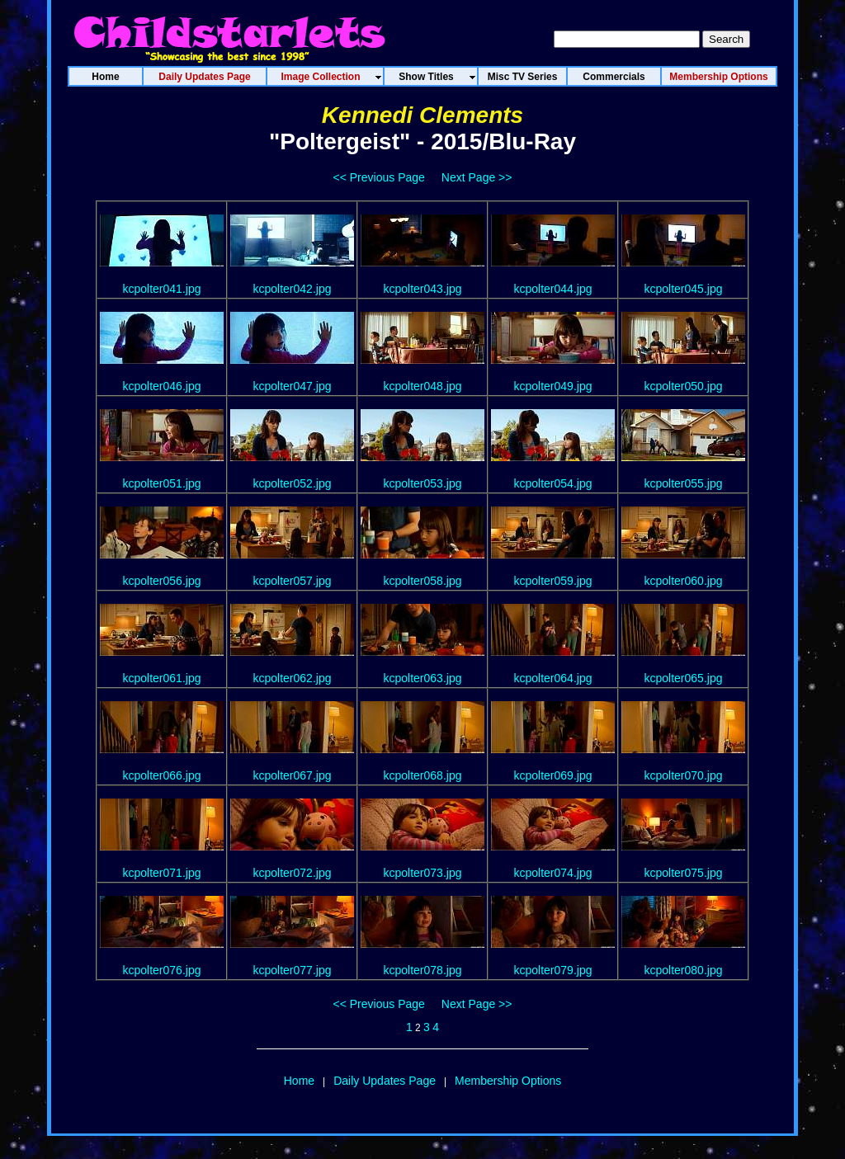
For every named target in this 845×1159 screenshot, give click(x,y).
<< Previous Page (379, 177)
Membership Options (508, 1080)
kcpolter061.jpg (162, 678)
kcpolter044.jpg (553, 288)
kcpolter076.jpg (162, 970)
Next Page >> (476, 177)
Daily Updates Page (384, 1080)
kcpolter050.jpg (683, 386)
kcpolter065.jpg (683, 678)
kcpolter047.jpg (292, 386)
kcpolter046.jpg (162, 386)
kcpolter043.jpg (423, 288)
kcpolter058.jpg (423, 580)
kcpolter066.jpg (162, 775)
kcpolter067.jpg (292, 775)
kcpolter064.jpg (553, 678)
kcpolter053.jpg (423, 483)
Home (299, 1080)
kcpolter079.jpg (553, 970)
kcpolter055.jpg (683, 483)
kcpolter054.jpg (553, 483)
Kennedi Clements (422, 115)
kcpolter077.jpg (292, 970)
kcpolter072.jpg (292, 872)
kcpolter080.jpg (683, 970)
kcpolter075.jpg (683, 872)
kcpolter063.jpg (423, 678)
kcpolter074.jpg (553, 872)
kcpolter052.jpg (292, 483)
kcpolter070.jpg (683, 775)
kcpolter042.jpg (292, 288)
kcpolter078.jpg (423, 970)
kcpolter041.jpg (162, 288)
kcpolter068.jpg (423, 775)
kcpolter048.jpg (423, 386)
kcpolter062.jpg (292, 678)
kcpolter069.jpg (553, 775)
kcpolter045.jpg (683, 288)
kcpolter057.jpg (292, 580)
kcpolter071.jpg (162, 872)
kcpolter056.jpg (162, 580)
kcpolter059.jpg (553, 580)
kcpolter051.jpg (162, 483)
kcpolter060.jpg (683, 580)
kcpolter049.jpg (553, 386)
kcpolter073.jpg (423, 872)
